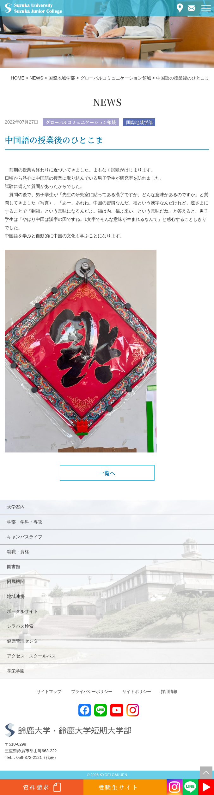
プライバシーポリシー (91, 691)
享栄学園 (16, 670)
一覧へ (107, 473)
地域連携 (16, 596)
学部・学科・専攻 (24, 521)
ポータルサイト (22, 611)
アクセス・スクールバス (31, 655)
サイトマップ (49, 691)
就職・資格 (18, 551)
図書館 (13, 566)
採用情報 (169, 691)
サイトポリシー (136, 691)
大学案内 (16, 507)
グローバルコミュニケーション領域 (81, 122)
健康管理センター (24, 641)
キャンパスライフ (24, 536)
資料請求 (36, 787)
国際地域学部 (139, 122)
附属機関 (16, 581)
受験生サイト (118, 787)
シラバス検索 (20, 626)
